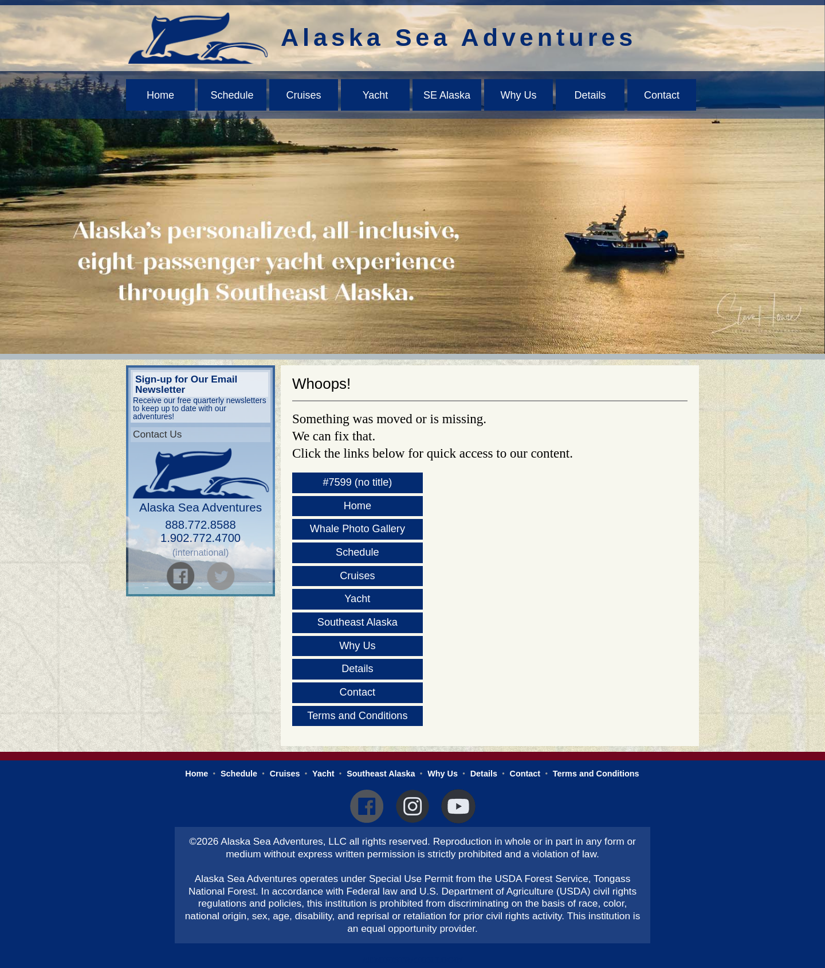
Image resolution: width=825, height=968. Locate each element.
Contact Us (157, 434)
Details (590, 95)
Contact (661, 95)
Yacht (375, 95)
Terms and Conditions (357, 715)
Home (160, 95)
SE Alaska (446, 95)
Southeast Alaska (357, 622)
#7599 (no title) (357, 482)
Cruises (303, 95)
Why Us (519, 95)
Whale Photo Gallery (357, 528)
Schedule (231, 95)
